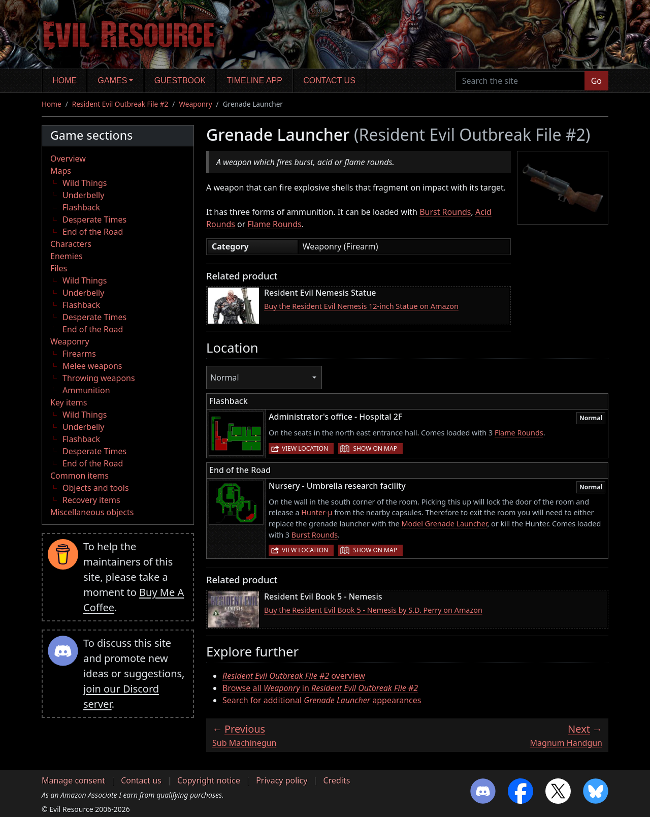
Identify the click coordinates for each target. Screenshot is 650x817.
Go (596, 80)
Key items (68, 402)
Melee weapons (92, 365)
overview (293, 675)
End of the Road (92, 231)
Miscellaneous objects (92, 512)
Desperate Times (94, 219)
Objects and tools (95, 487)
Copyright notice (208, 780)
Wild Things (84, 182)
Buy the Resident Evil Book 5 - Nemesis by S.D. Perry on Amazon (373, 610)
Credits (336, 780)
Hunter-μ (316, 512)
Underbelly (83, 195)
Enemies (66, 256)
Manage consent (73, 780)
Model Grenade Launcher (444, 523)
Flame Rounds (275, 224)
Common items (79, 475)
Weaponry (195, 104)
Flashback (81, 207)
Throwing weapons (98, 378)
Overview (68, 158)
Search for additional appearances (321, 700)
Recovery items (91, 500)
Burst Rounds (445, 211)
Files (58, 268)
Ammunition (86, 390)
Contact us (329, 80)
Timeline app (254, 80)
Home (64, 80)
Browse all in (320, 688)
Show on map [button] (375, 448)
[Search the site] (520, 80)
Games (112, 80)
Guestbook (180, 80)
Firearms (79, 353)
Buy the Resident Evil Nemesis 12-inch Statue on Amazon (361, 306)
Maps (60, 170)
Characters (70, 243)
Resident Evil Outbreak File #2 (120, 104)
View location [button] (305, 448)
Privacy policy (281, 780)
